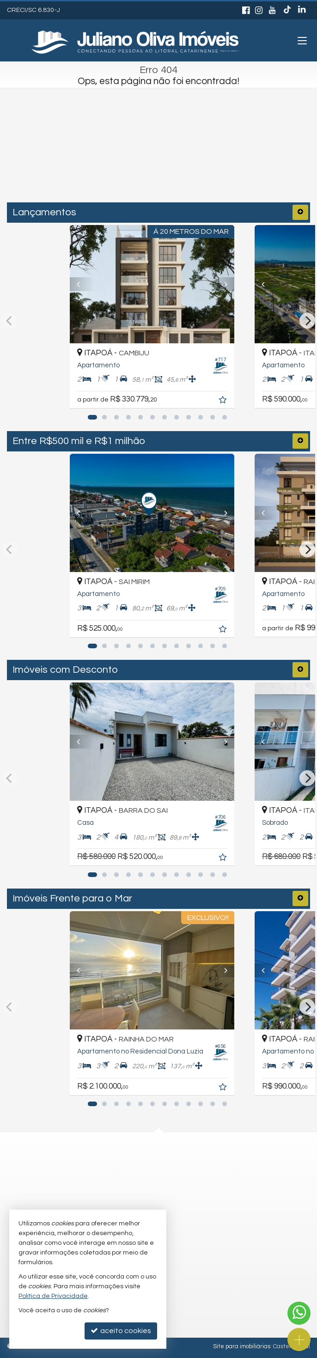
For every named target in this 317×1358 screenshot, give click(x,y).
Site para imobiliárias (241, 1346)
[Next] (233, 284)
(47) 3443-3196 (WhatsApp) (146, 1163)
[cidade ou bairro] (138, 164)
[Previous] (83, 284)
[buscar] (218, 164)
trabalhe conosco (131, 1200)
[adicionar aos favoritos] (237, 401)
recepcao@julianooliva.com (148, 1181)
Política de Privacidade (53, 1296)
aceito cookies (121, 1330)
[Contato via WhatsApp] (299, 1313)
